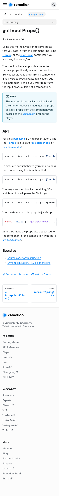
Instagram (9, 425)
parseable (19, 138)
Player (6, 352)
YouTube (8, 415)
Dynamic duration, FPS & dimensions (28, 262)
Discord (8, 405)
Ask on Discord (41, 274)
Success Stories (11, 458)
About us (7, 448)
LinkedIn (8, 420)
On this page (12, 22)
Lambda (7, 357)
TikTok (7, 430)
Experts (6, 400)
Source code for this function (24, 258)
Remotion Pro (11, 473)
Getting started (11, 342)
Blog (5, 453)
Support (7, 463)
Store (7, 367)
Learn (5, 362)
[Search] (54, 5)
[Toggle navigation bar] (4, 4)
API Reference (10, 347)
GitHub (8, 377)
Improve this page (15, 274)
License (8, 468)
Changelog (10, 372)
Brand (7, 478)
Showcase (8, 395)
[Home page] (5, 14)
